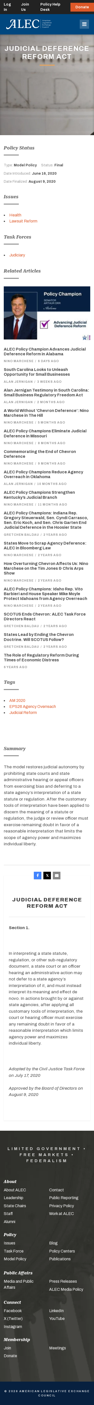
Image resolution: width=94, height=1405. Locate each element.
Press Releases (63, 1281)
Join (7, 1348)
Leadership (13, 1198)
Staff (8, 1213)
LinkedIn (56, 1311)
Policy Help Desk (50, 7)
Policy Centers (62, 1251)
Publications (60, 1259)
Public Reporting (63, 1198)
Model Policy (15, 1259)
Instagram (13, 1326)
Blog (53, 1243)
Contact (56, 1190)
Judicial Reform (23, 712)
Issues (9, 1243)
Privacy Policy (61, 1206)
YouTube (57, 1318)
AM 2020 (17, 700)
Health (15, 215)
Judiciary (17, 255)
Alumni (9, 1222)
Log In (7, 7)
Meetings (57, 1348)
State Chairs (15, 1206)
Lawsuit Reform (23, 221)
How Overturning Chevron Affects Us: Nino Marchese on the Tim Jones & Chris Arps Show (46, 568)
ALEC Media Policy (66, 1289)
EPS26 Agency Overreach (32, 706)
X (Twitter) (13, 1318)
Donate (82, 7)
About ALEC (15, 1190)
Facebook (13, 1311)
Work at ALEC (61, 1213)
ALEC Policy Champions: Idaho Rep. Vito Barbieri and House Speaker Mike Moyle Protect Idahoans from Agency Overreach (45, 594)
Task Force (14, 1251)
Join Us (25, 7)
